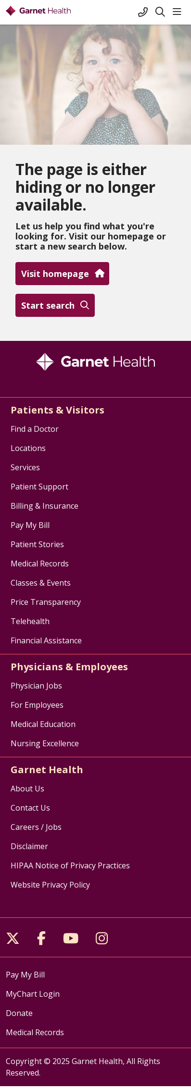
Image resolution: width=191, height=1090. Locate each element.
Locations (28, 448)
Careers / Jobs (36, 827)
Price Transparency (46, 602)
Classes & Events (41, 582)
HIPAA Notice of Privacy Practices (70, 865)
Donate (19, 1013)
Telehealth (30, 621)
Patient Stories (37, 544)
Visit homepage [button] (62, 273)
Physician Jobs (36, 685)
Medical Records (40, 563)
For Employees (37, 705)
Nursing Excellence (45, 743)
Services (25, 467)
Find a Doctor (35, 429)
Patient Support (39, 486)
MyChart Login (33, 994)
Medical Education (43, 724)
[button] (179, 12)
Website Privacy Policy (50, 884)
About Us (27, 788)
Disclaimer (29, 846)
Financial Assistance (46, 640)
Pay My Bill (30, 525)
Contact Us (30, 807)
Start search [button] (55, 305)
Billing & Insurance (44, 506)
